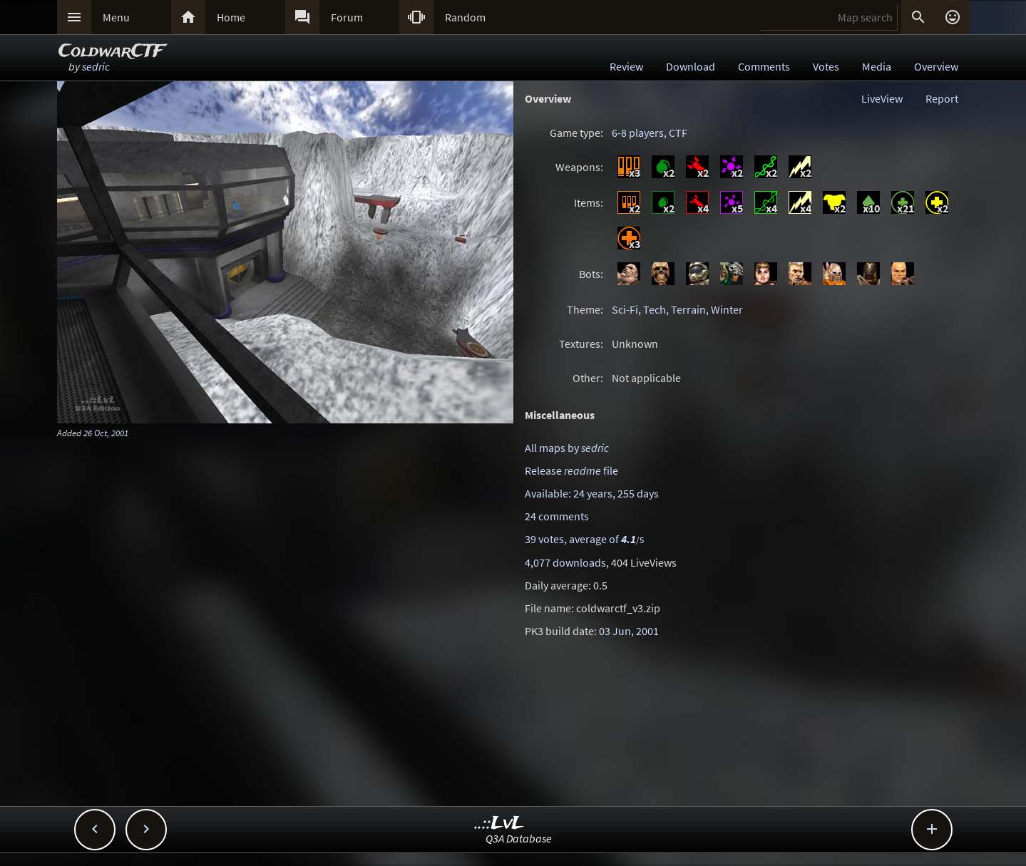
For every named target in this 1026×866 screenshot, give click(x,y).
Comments (764, 66)
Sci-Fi (625, 309)
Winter (727, 309)
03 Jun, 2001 (629, 631)
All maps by (567, 447)
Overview (936, 66)
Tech (654, 309)
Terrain (688, 309)
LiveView (882, 98)
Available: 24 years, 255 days (592, 493)
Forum (347, 17)
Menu (116, 17)
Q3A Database (519, 838)
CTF (678, 132)
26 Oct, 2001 (105, 432)
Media (876, 66)
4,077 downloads (565, 562)
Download (690, 66)
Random (465, 17)
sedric (96, 66)
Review (626, 66)
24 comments (557, 516)
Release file (571, 470)
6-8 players (638, 132)
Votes (826, 66)
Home (231, 17)
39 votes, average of (584, 539)
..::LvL (499, 823)
